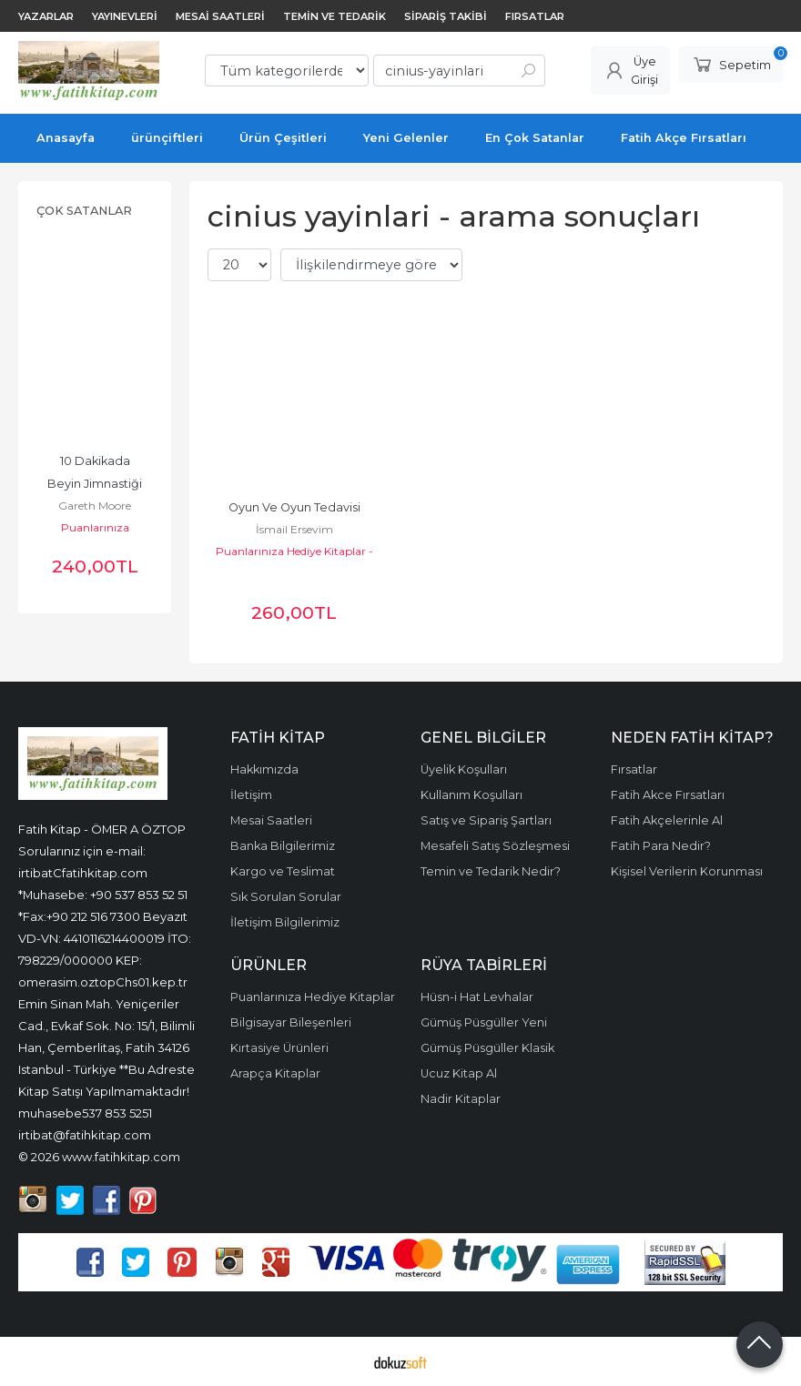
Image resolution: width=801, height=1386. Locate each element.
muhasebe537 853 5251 (85, 1113)
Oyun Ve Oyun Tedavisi (294, 507)
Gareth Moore (94, 505)
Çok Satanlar (84, 211)
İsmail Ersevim (294, 529)
